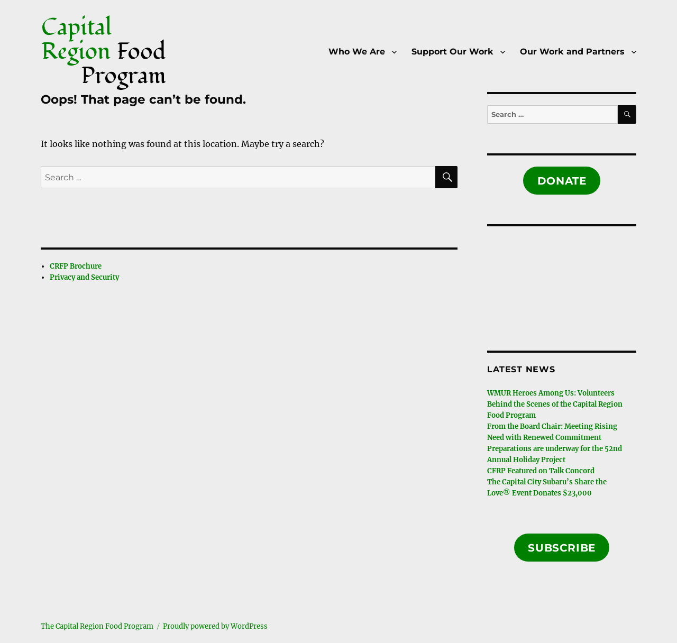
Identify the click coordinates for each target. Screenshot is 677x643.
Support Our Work (452, 52)
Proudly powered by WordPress (215, 626)
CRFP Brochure (76, 266)
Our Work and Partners (572, 52)
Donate (562, 180)
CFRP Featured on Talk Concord (540, 470)
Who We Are (356, 52)
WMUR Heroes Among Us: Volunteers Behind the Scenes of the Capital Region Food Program (555, 404)
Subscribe (561, 547)
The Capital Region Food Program (97, 626)
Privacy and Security (84, 277)
